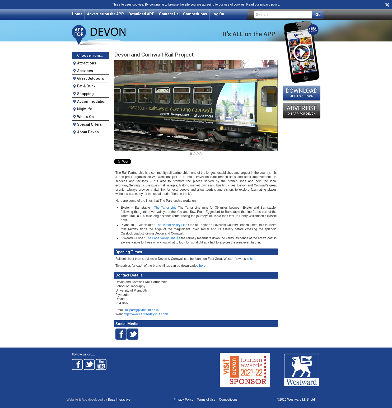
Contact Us (169, 14)
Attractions (86, 63)
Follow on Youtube (101, 364)
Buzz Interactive (119, 399)
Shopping (85, 94)
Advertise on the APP (105, 14)
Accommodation (91, 101)
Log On (218, 14)
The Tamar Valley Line (172, 225)
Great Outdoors (90, 78)
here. (202, 266)
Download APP (141, 14)
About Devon (88, 132)
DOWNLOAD (301, 92)
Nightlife (84, 109)
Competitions (195, 14)
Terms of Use (206, 399)
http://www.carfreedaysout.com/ (146, 314)
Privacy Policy (183, 399)
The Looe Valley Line (160, 238)
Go (317, 14)
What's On (85, 117)
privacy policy (269, 4)
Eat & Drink (86, 86)
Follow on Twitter (89, 364)
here (252, 259)
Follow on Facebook (77, 364)
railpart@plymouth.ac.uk (142, 310)
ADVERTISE (301, 110)
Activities (85, 71)
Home (77, 14)
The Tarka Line (165, 207)
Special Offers (89, 124)
